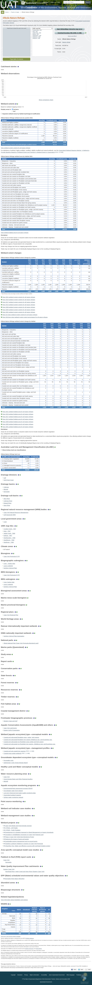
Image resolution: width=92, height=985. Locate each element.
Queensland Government (46, 982)
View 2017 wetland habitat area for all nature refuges (17, 416)
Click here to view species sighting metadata (10, 936)
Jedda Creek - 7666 (37, 32)
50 (36, 933)
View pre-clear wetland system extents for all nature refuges (19, 314)
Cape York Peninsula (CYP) (12, 556)
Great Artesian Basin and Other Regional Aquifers (18, 779)
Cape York (7, 777)
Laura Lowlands (8, 566)
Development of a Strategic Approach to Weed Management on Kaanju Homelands (29, 832)
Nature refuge (66, 42)
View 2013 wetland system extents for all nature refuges (18, 304)
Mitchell (6, 489)
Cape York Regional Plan (11, 615)
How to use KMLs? (72, 36)
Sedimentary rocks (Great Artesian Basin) (16, 762)
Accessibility (44, 975)
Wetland (39, 948)
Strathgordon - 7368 (37, 35)
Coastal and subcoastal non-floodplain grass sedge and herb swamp (23, 742)
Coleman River (8, 501)
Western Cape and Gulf (10, 721)
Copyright (13, 975)
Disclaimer (19, 975)
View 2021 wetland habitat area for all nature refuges (17, 411)
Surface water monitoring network (13, 797)
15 (20, 924)
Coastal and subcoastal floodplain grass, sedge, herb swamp (21, 737)
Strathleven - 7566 (36, 36)
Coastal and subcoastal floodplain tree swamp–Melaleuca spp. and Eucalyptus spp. (28, 739)
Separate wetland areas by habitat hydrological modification (20, 114)
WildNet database (30, 938)
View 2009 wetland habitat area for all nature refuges (17, 422)
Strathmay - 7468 (36, 38)
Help (58, 2)
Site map (45, 2)
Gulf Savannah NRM (10, 515)
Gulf (5, 478)
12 (36, 918)
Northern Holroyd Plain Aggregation (14, 636)
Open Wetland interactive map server (69, 29)
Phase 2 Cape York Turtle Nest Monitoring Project (19, 837)
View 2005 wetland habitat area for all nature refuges (17, 424)
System (4, 120)
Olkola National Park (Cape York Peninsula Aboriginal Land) (21, 643)
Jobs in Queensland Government (57, 975)
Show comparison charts (46, 100)
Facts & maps (15, 12)
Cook (5, 522)
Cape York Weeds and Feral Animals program (18, 825)
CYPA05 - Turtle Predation (12, 830)
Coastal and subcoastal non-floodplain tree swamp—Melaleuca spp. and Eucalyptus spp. (29, 744)
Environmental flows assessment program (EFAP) (18, 788)
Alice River (7, 498)
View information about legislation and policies (14, 900)
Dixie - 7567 (35, 31)
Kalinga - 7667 (36, 34)
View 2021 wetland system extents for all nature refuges (18, 297)
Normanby (7, 491)
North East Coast (9, 480)
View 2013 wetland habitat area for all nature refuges (17, 419)
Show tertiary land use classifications (13, 450)
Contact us (53, 2)
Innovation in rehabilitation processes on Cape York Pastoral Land (24, 834)
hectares (15, 109)
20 (36, 931)
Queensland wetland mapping (12, 795)
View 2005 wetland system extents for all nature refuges (18, 310)
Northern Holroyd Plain (10, 568)
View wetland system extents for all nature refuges (15, 148)
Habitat (4, 159)
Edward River (7, 503)
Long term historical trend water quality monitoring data (20, 793)
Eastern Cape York (8, 869)
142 (49, 931)
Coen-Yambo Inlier (9, 582)
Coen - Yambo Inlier (9, 563)
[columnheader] (11, 457)
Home (7, 12)
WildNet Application (29, 948)
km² (14, 111)
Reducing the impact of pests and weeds (17, 839)
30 (36, 913)
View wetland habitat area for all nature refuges (14, 232)
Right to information (34, 975)
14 (29, 933)
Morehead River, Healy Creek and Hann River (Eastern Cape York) (24, 871)
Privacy (26, 975)
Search (88, 2)
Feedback (78, 975)
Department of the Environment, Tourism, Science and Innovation (58, 8)
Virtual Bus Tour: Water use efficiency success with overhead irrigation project (27, 846)
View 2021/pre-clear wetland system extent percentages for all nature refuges (25, 317)
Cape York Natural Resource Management (16, 512)
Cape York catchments (10, 728)
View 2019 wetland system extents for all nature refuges (18, 299)
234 (49, 933)
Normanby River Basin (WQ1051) (14, 878)
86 (20, 913)
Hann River (7, 505)
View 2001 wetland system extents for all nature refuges (18, 312)
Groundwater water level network (13, 790)
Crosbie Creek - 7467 (37, 30)
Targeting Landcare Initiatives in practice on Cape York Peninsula (24, 843)
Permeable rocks (8, 760)
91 (49, 913)
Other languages (70, 975)
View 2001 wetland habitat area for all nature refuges (17, 427)
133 (20, 931)
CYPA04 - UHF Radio (11, 828)
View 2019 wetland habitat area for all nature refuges (17, 414)
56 (20, 918)
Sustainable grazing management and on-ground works (21, 841)
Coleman (6, 487)
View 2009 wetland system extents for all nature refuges (18, 307)
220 (20, 933)
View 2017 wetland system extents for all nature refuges (18, 302)
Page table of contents (16, 59)
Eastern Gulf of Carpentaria (11, 730)
